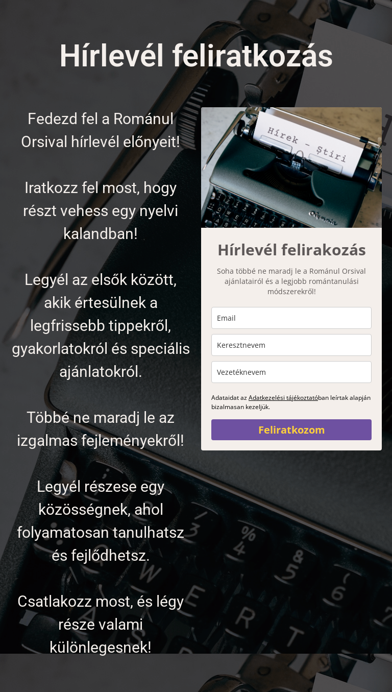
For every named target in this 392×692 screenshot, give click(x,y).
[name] (291, 345)
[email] (291, 318)
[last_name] (291, 372)
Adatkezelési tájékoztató (283, 397)
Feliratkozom (291, 430)
